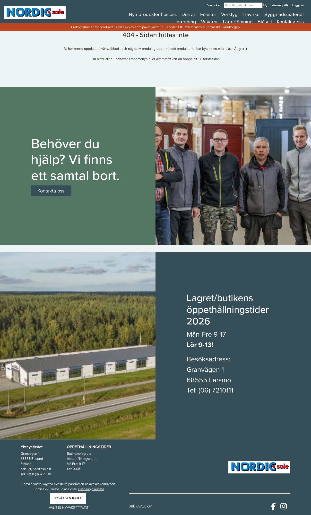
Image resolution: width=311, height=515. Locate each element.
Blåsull (265, 21)
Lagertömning (238, 21)
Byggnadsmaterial (284, 14)
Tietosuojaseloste (91, 489)
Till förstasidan (209, 58)
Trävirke (251, 14)
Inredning (186, 21)
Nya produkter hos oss (153, 14)
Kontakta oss (290, 21)
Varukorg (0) (280, 5)
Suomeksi (213, 5)
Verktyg (230, 14)
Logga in (298, 5)
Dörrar (189, 14)
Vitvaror (210, 21)
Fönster (208, 14)
